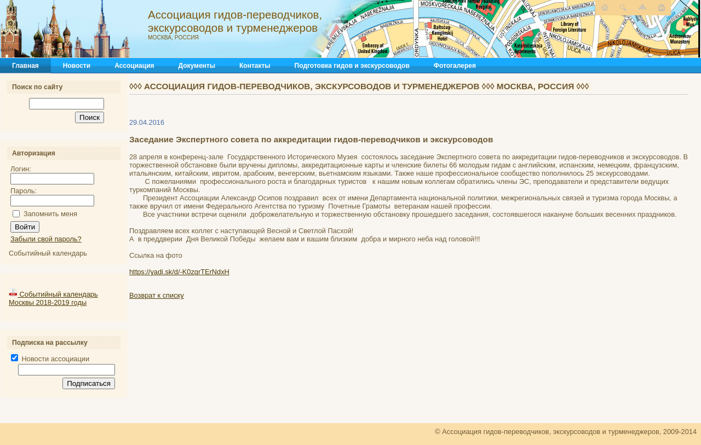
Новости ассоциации (50, 359)
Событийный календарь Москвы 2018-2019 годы (53, 298)
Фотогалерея (455, 66)
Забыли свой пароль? (46, 239)
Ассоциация (134, 66)
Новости (76, 66)
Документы (197, 66)
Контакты (255, 66)
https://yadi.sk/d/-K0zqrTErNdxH (179, 272)
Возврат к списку (156, 295)
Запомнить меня (50, 214)
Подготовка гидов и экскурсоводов (352, 66)
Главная (25, 66)
